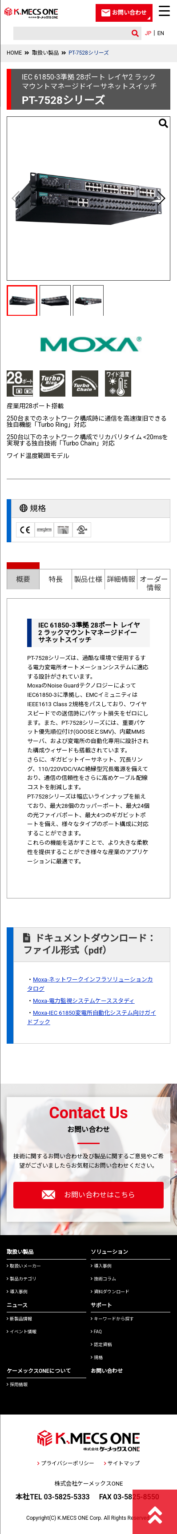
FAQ (96, 1331)
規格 (97, 1357)
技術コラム (103, 1278)
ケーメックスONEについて (39, 1371)
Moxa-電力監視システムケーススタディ (84, 1000)
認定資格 (101, 1344)
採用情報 (17, 1384)
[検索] (69, 34)
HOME (14, 53)
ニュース (17, 1305)
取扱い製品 (45, 53)
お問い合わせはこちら (88, 1195)
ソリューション (109, 1252)
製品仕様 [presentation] (88, 579)
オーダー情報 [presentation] (154, 583)
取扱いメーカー (24, 1266)
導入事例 (17, 1291)
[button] (161, 198)
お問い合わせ (107, 1371)
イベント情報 (21, 1331)
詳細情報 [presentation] (121, 579)
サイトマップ (122, 1463)
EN (160, 33)
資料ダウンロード (110, 1291)
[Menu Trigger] (164, 10)
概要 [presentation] (23, 579)
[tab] (23, 575)
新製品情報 (19, 1318)
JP (148, 33)
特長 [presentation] (55, 579)
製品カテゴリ (21, 1278)
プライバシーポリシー (65, 1463)
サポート (101, 1305)
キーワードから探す (112, 1318)
